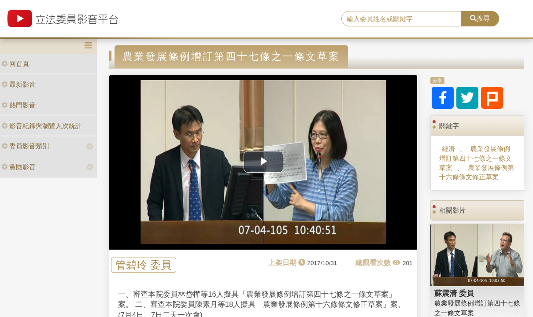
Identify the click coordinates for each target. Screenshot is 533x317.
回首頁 (15, 63)
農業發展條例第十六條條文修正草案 (476, 172)
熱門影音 (18, 105)
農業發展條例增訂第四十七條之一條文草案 (475, 158)
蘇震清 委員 (454, 293)
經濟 (448, 148)
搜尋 (480, 18)
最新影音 (18, 84)
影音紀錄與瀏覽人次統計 (41, 125)
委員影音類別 (25, 146)
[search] (401, 19)
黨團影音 (18, 166)
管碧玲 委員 (143, 265)
